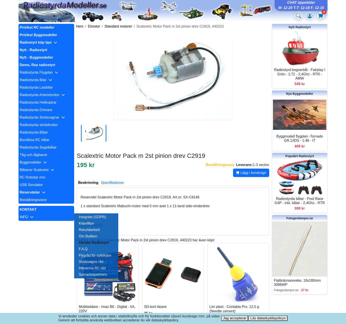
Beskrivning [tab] (88, 182)
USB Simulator (31, 185)
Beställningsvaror (33, 200)
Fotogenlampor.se (299, 218)
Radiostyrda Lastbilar (36, 87)
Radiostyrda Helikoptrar (38, 102)
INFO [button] (27, 217)
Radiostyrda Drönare (36, 110)
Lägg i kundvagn (251, 173)
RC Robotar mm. (33, 177)
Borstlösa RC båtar (34, 140)
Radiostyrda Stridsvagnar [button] (42, 117)
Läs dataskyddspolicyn (268, 318)
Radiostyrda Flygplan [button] (39, 72)
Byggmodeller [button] (33, 162)
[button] (46, 42)
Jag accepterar (234, 318)
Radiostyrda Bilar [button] (36, 80)
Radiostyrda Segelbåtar (38, 147)
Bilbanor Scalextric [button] (37, 170)
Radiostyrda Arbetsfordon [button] (42, 95)
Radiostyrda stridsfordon (39, 125)
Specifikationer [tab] (112, 182)
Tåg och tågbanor (33, 155)
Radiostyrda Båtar (34, 132)
